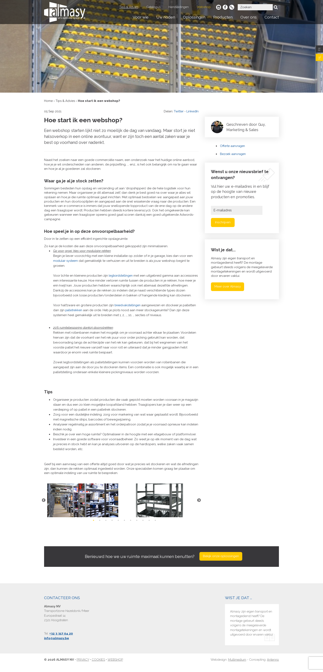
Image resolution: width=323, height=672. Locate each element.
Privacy (83, 665)
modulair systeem (66, 261)
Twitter (179, 111)
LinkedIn (192, 111)
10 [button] (149, 525)
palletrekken (74, 315)
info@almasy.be (56, 644)
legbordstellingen (122, 275)
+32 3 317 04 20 (61, 639)
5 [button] (118, 525)
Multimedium (237, 665)
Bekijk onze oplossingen (221, 562)
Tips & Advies (128, 7)
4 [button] (112, 525)
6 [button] (124, 525)
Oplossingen (194, 17)
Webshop (204, 7)
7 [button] (131, 525)
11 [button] (155, 525)
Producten (223, 17)
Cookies (98, 665)
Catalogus (153, 7)
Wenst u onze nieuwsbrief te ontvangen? (240, 174)
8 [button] (137, 525)
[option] (82, 505)
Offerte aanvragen (233, 146)
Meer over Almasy (229, 287)
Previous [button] (43, 505)
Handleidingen (179, 7)
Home (48, 101)
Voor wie (141, 17)
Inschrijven (223, 222)
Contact (271, 17)
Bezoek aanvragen (234, 154)
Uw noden (165, 17)
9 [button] (143, 525)
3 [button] (106, 525)
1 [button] (93, 525)
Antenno (273, 665)
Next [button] (200, 505)
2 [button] (100, 525)
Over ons (248, 17)
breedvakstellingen (129, 310)
